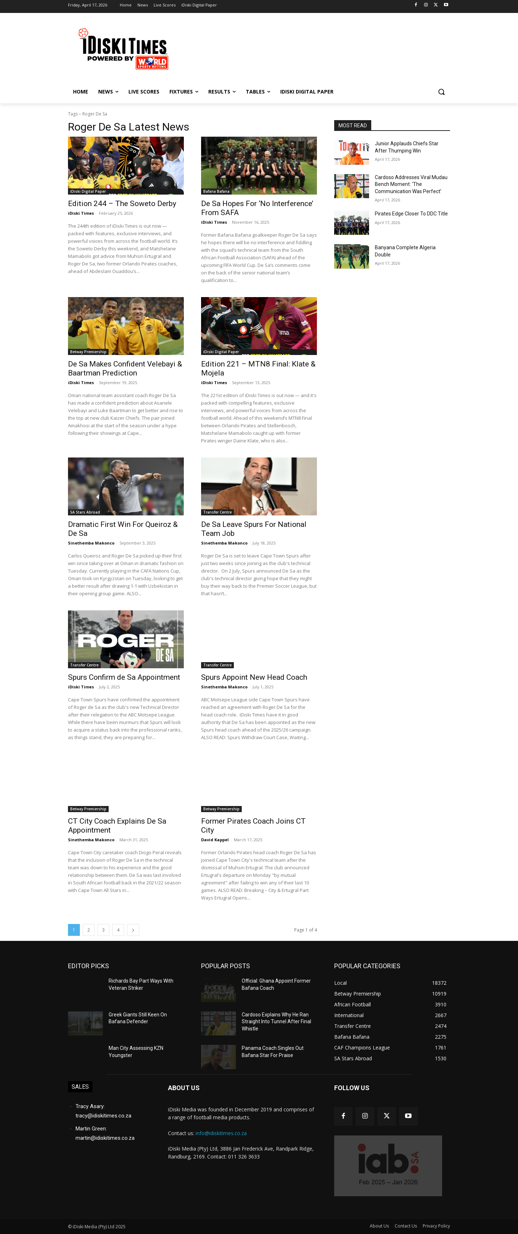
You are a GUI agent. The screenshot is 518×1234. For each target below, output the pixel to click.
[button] (441, 91)
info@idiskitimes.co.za (221, 1133)
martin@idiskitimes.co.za (105, 1138)
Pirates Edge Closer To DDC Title (411, 214)
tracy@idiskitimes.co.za (103, 1115)
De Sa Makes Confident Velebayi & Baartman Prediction (125, 368)
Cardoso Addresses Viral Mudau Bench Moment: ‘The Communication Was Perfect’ (411, 184)
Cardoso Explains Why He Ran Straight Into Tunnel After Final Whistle (276, 1022)
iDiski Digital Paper (88, 191)
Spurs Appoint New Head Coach (254, 677)
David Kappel (215, 839)
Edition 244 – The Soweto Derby (122, 203)
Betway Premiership (88, 351)
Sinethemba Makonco (91, 543)
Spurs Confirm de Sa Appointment (124, 677)
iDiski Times (81, 213)
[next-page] (133, 930)
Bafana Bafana (216, 191)
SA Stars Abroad (85, 512)
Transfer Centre (217, 512)
